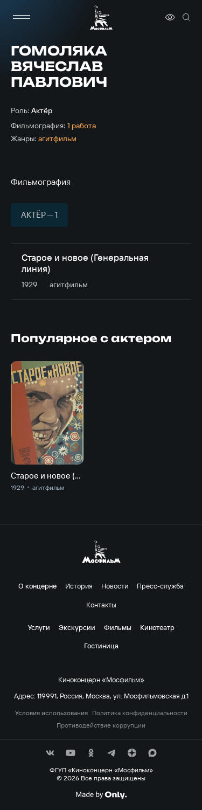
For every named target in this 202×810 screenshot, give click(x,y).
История (79, 585)
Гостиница (101, 645)
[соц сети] (50, 753)
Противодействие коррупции (101, 725)
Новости (114, 585)
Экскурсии (77, 627)
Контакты (101, 604)
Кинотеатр (157, 627)
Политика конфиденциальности (139, 713)
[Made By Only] (101, 795)
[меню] (21, 17)
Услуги (39, 627)
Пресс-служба (160, 585)
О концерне (37, 585)
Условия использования (51, 713)
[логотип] (101, 17)
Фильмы (117, 627)
